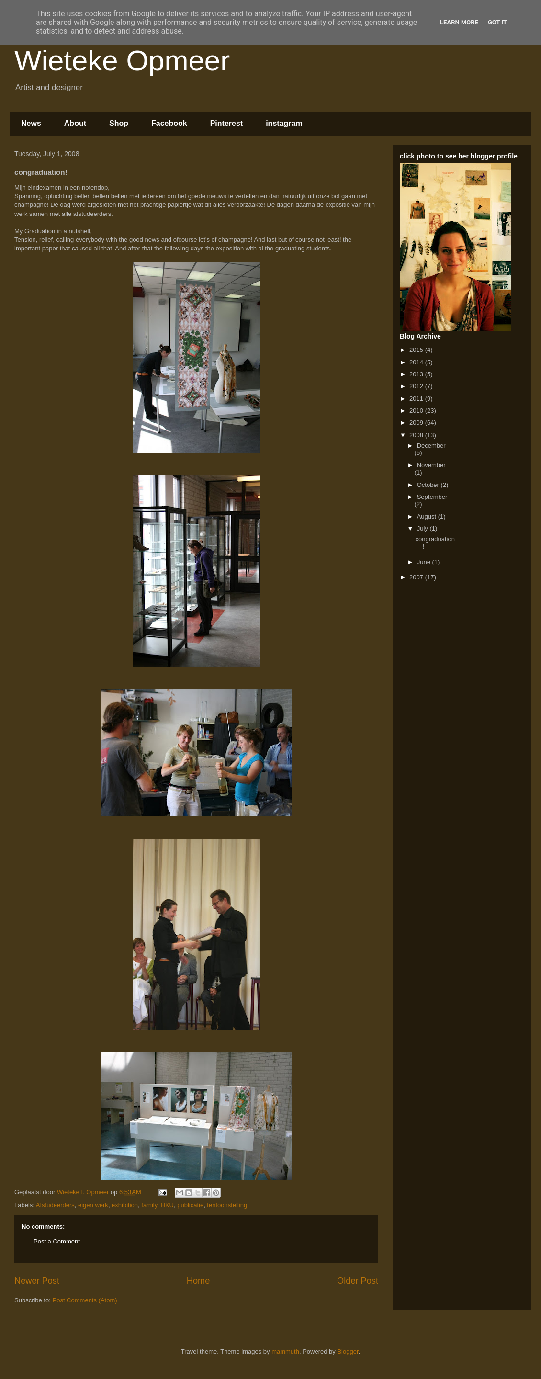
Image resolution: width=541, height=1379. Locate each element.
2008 (417, 435)
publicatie (190, 1205)
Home (198, 1281)
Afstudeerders (55, 1205)
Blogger (347, 1351)
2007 (417, 577)
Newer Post (36, 1281)
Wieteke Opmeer (122, 61)
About (75, 123)
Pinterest (226, 123)
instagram (284, 123)
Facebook (169, 123)
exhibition (125, 1205)
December (431, 445)
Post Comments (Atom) (85, 1300)
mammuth (285, 1351)
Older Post (357, 1281)
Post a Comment (57, 1241)
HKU (167, 1205)
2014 (417, 362)
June (424, 561)
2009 (417, 422)
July (423, 528)
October (429, 484)
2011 (417, 398)
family (149, 1205)
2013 (417, 374)
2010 (417, 410)
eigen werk (93, 1205)
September (432, 496)
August (427, 516)
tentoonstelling (227, 1205)
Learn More (459, 22)
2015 (417, 349)
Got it (497, 22)
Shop (118, 123)
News (31, 123)
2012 (417, 386)
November (431, 465)
